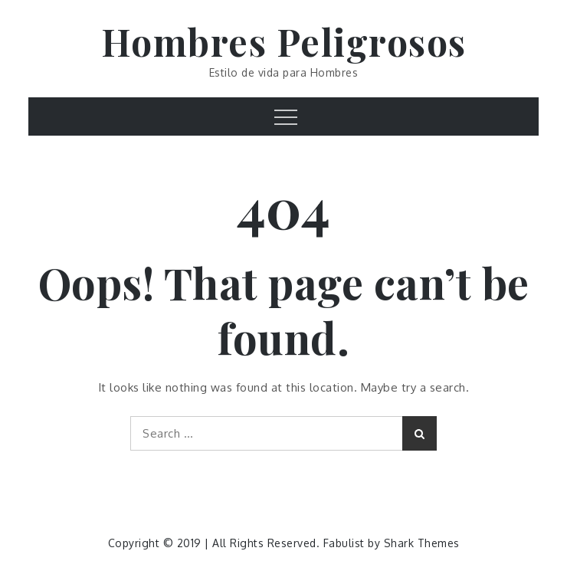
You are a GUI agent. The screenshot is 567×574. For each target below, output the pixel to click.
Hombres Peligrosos (284, 41)
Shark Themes (422, 542)
